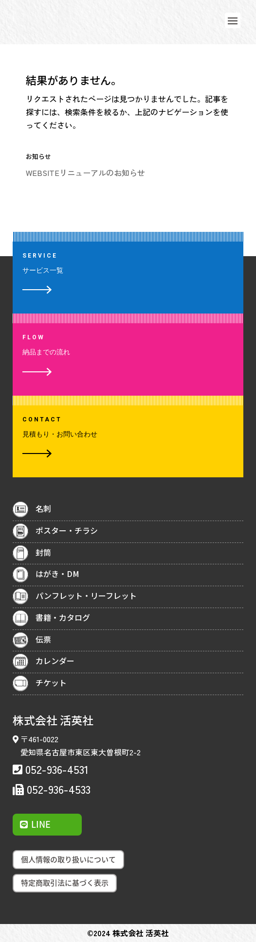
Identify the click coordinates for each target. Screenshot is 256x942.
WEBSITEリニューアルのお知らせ (85, 172)
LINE (41, 824)
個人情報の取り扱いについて (68, 859)
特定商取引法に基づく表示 (65, 882)
